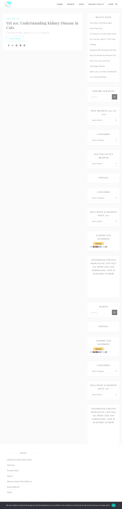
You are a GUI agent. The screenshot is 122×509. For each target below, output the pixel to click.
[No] (119, 505)
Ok (114, 505)
